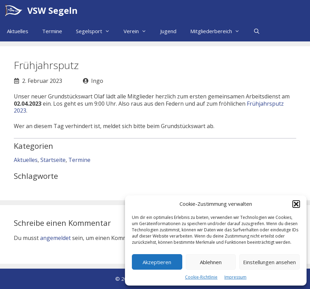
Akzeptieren (157, 262)
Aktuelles (17, 31)
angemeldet (55, 238)
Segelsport (96, 31)
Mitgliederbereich (218, 31)
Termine (52, 31)
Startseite (53, 160)
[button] (296, 204)
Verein (138, 31)
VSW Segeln (52, 10)
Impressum (235, 277)
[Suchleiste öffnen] (256, 31)
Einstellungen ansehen (269, 262)
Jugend (168, 31)
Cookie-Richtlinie (201, 277)
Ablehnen (211, 262)
